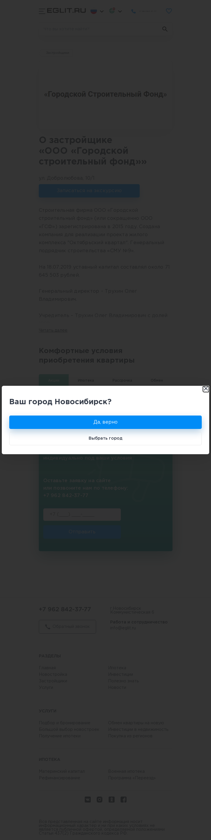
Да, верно (105, 422)
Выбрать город (105, 438)
